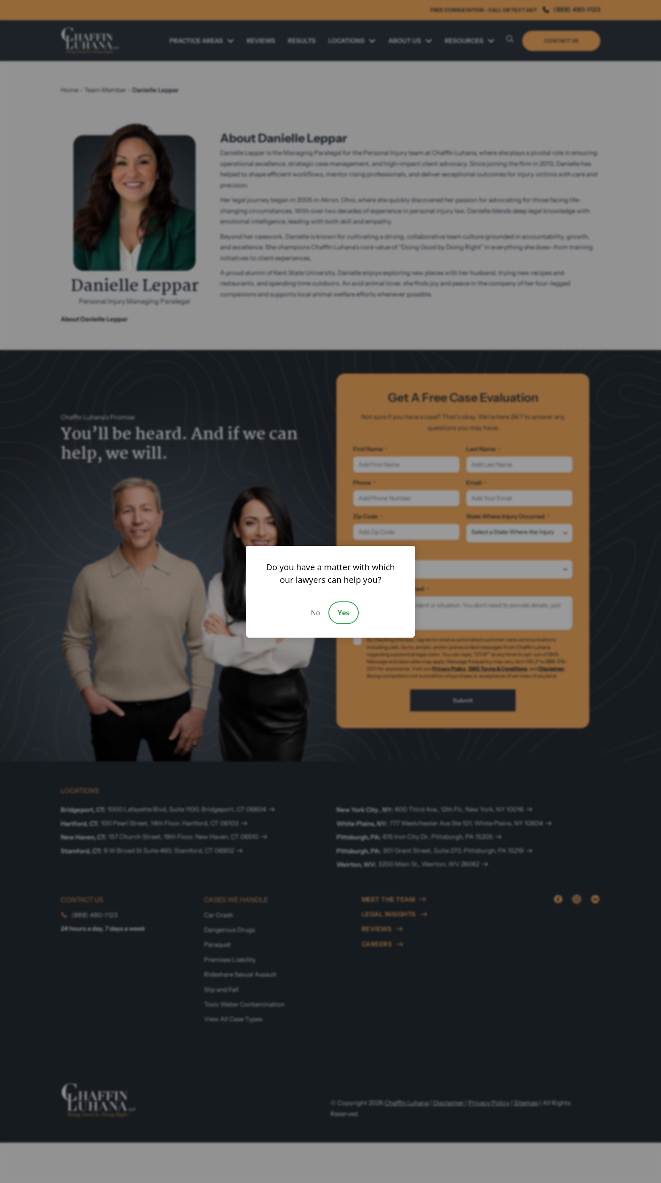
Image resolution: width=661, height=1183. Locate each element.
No (315, 612)
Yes (343, 612)
